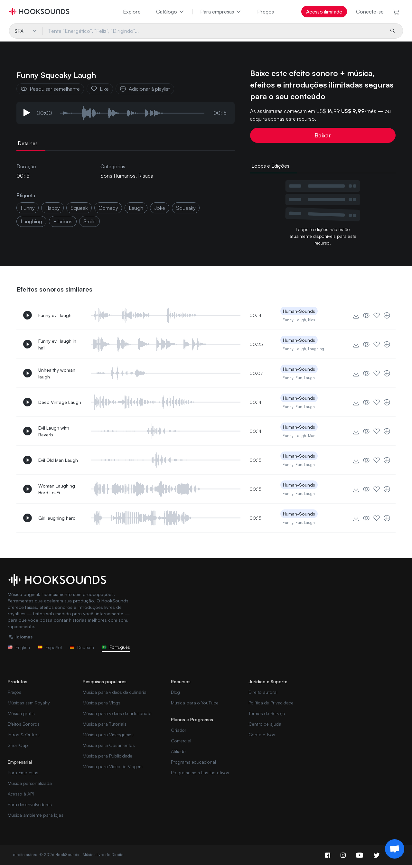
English (19, 647)
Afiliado (178, 751)
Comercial (181, 740)
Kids (311, 319)
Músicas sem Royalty (29, 702)
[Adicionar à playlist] (386, 315)
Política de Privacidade (271, 702)
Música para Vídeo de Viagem (113, 766)
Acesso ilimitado (324, 11)
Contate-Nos (261, 734)
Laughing (316, 348)
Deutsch (82, 647)
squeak (79, 208)
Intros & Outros (24, 734)
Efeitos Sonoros (24, 724)
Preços (265, 11)
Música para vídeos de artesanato (117, 713)
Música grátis (21, 713)
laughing (31, 221)
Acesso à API (21, 793)
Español (50, 647)
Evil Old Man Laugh (58, 460)
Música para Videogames (108, 734)
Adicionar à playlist (145, 89)
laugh (136, 208)
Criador (178, 730)
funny (27, 208)
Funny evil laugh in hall (57, 344)
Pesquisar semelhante (50, 89)
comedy (108, 208)
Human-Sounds (299, 311)
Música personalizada (30, 783)
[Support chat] (394, 849)
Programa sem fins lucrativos (200, 772)
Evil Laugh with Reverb (53, 431)
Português (116, 647)
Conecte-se (370, 11)
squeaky (185, 208)
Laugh (300, 319)
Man (311, 435)
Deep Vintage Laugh (59, 402)
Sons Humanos (118, 175)
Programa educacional (193, 762)
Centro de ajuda (264, 724)
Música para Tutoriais (104, 724)
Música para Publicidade (107, 755)
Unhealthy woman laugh (56, 373)
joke (159, 208)
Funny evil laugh (54, 315)
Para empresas (221, 11)
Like (100, 89)
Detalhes (28, 143)
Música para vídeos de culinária (114, 692)
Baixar (322, 135)
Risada (145, 175)
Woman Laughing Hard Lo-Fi (56, 489)
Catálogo (170, 11)
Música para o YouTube (195, 702)
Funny (288, 319)
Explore (132, 11)
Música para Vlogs (101, 702)
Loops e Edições (270, 166)
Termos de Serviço (266, 713)
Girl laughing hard (57, 518)
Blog (175, 692)
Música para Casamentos (109, 745)
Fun (298, 377)
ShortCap (18, 745)
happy (52, 208)
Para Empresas (23, 772)
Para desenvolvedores (30, 804)
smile (89, 221)
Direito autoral (262, 692)
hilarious (62, 221)
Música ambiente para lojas (35, 815)
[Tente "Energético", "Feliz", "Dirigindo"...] (213, 30)
